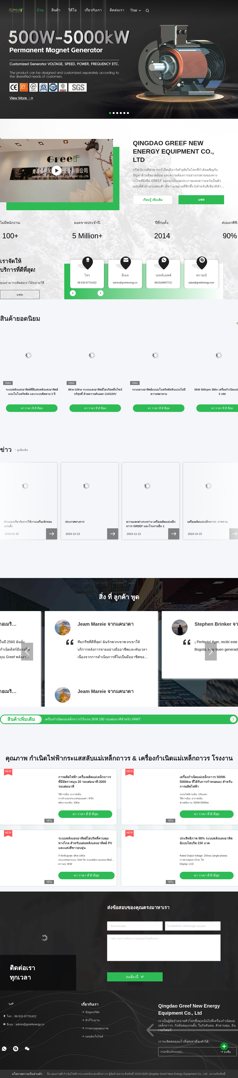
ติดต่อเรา (117, 10)
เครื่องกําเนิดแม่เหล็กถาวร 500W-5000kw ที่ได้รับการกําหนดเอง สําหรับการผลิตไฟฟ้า (206, 781)
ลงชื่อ (225, 1051)
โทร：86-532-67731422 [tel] (19, 1016)
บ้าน (40, 10)
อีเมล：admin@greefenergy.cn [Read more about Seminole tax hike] (23, 1024)
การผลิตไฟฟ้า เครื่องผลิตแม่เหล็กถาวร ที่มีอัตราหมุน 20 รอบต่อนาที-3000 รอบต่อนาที (84, 781)
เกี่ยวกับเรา (93, 10)
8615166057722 (163, 282)
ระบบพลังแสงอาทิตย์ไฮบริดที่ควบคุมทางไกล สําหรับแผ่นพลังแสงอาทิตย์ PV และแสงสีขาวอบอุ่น (85, 843)
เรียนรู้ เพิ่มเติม (153, 200)
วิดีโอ (72, 10)
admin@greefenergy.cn (125, 282)
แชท (20, 294)
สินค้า (55, 10)
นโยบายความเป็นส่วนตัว (27, 1073)
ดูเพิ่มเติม (21, 450)
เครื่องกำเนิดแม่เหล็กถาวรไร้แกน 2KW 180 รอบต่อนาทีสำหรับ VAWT (93, 719)
